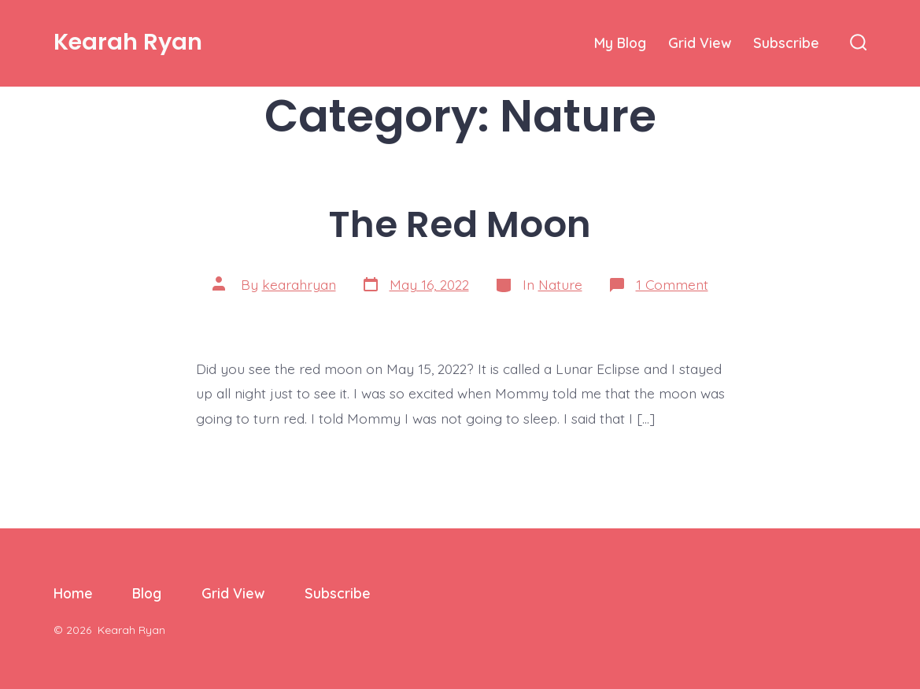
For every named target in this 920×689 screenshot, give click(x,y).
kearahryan (299, 284)
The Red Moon (460, 224)
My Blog (620, 42)
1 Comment (672, 284)
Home (73, 593)
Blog (146, 593)
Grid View (699, 42)
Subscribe (786, 42)
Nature (560, 284)
